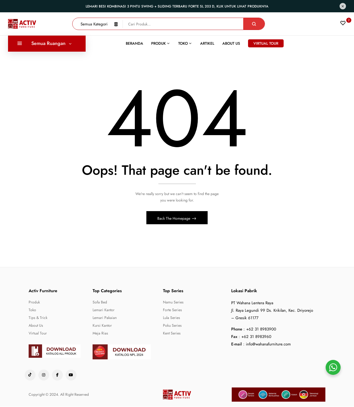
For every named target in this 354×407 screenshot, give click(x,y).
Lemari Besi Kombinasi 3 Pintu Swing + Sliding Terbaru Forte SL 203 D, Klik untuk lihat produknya (177, 6)
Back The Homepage (174, 219)
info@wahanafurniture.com (268, 345)
